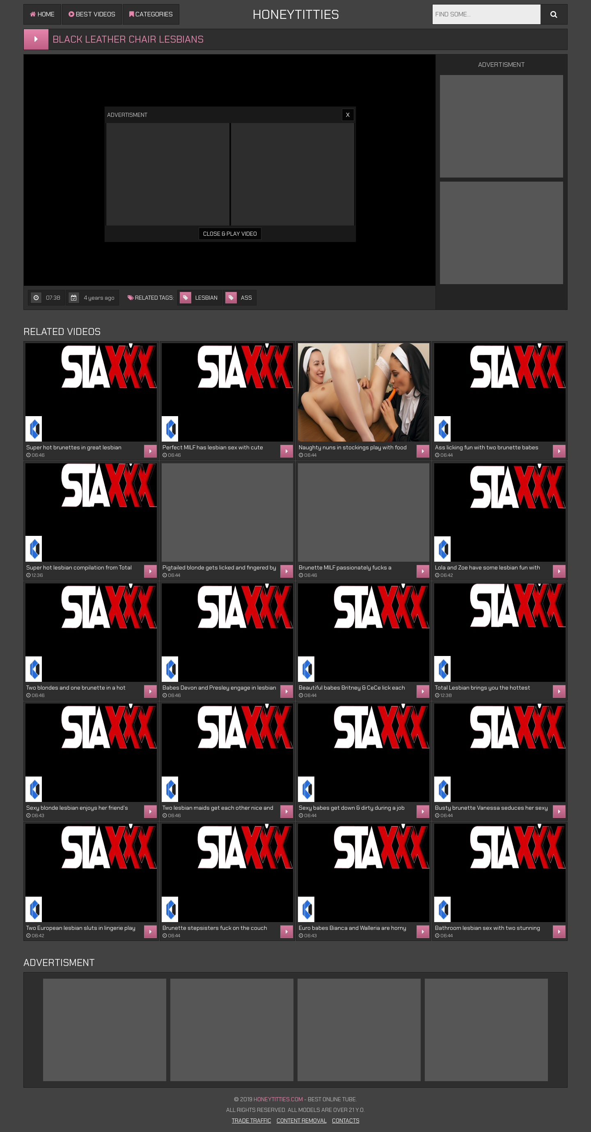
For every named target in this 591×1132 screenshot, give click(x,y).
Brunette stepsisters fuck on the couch (215, 928)
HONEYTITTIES (295, 14)
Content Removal (302, 1120)
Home (42, 14)
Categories (151, 14)
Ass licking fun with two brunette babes (486, 447)
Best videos (92, 14)
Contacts (346, 1120)
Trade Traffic (251, 1120)
